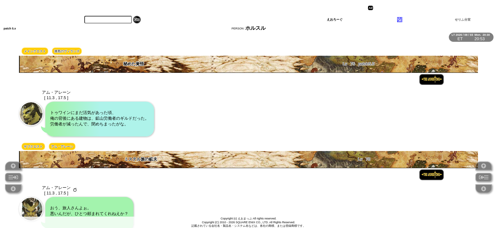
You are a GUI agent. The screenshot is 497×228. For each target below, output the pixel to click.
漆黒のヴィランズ (67, 51)
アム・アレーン (62, 146)
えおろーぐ (335, 19)
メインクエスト (35, 51)
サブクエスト (33, 146)
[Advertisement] (423, 8)
